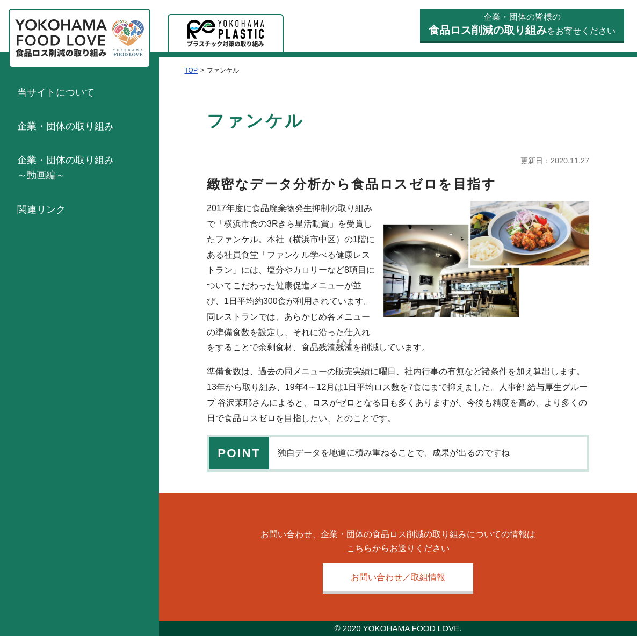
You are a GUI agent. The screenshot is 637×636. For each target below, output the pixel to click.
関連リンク (41, 209)
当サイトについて (56, 92)
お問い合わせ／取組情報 (398, 577)
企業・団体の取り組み (65, 126)
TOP (190, 70)
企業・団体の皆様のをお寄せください (522, 24)
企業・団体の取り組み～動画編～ (65, 167)
